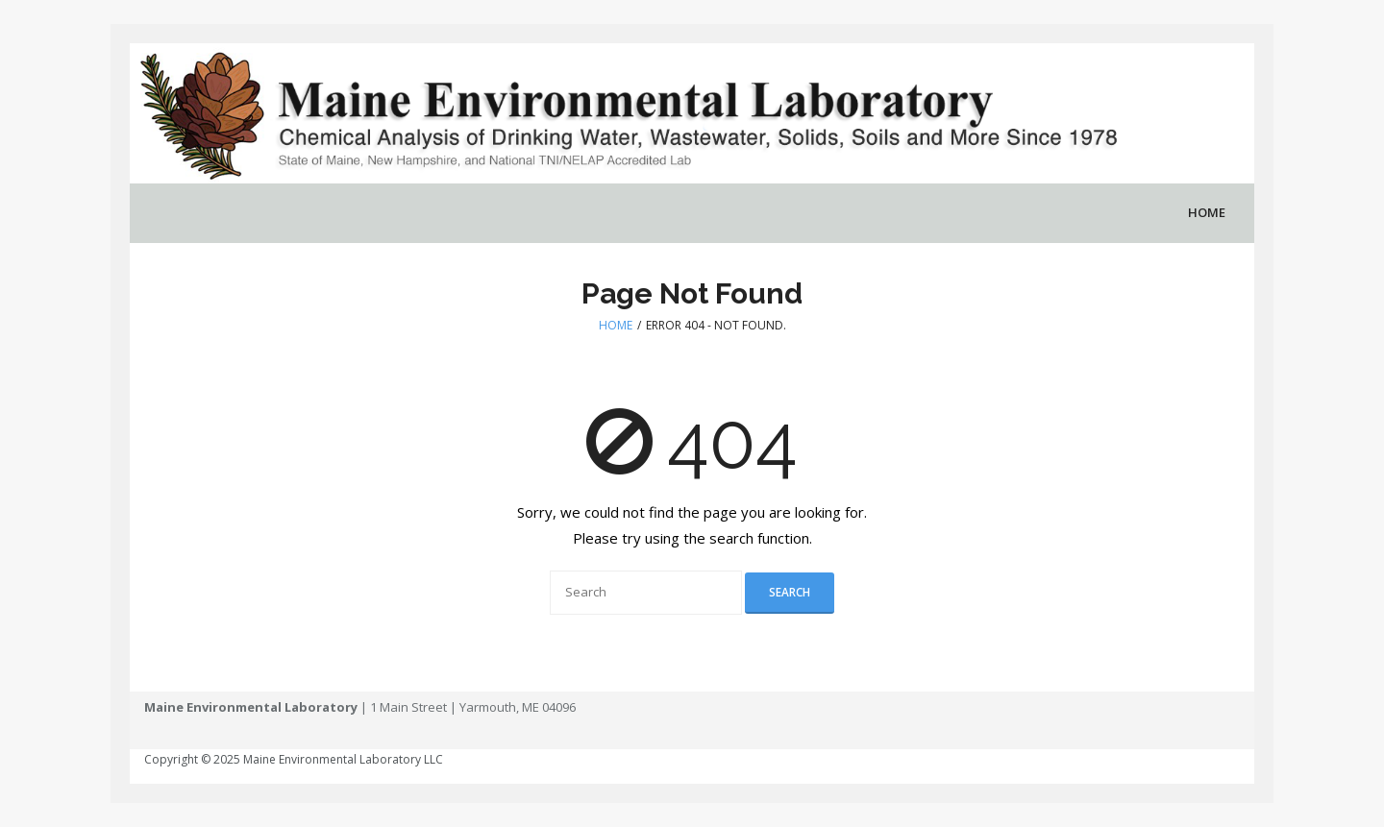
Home (615, 325)
